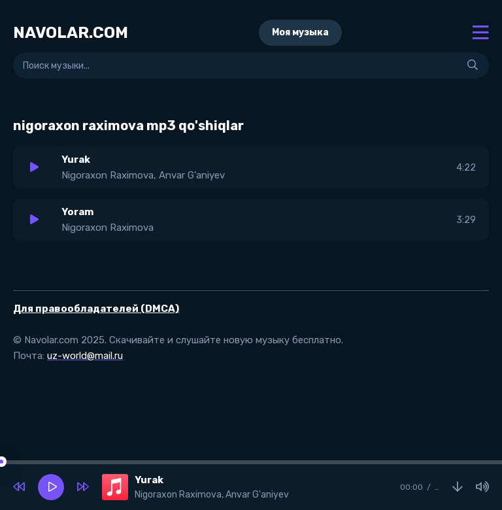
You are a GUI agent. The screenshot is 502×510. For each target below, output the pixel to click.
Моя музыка (300, 32)
